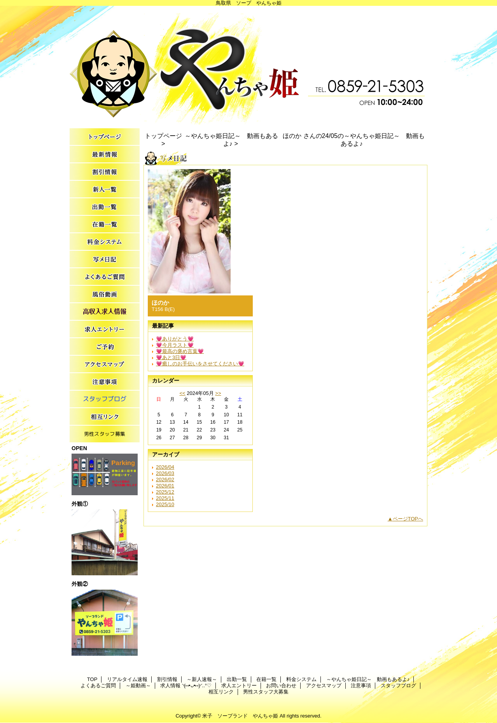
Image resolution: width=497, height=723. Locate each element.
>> (218, 393)
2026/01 (165, 486)
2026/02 (165, 479)
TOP (105, 137)
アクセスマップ (105, 364)
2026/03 (165, 473)
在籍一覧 (105, 224)
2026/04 (165, 467)
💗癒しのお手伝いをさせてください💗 (200, 364)
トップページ (163, 135)
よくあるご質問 (105, 277)
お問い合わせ (105, 347)
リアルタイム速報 (105, 154)
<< (182, 393)
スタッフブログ (105, 399)
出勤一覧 (105, 207)
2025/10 (165, 504)
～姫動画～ (105, 294)
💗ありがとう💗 (175, 339)
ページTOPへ (408, 519)
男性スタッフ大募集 (105, 434)
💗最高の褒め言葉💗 (180, 351)
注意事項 (105, 382)
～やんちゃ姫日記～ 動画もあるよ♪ (105, 259)
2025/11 (165, 498)
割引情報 (105, 172)
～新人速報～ (105, 189)
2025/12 (165, 492)
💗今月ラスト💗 (175, 345)
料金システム (105, 242)
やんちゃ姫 (248, 65)
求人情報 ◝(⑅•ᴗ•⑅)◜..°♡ (105, 312)
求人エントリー (105, 329)
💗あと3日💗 (171, 357)
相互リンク (105, 417)
